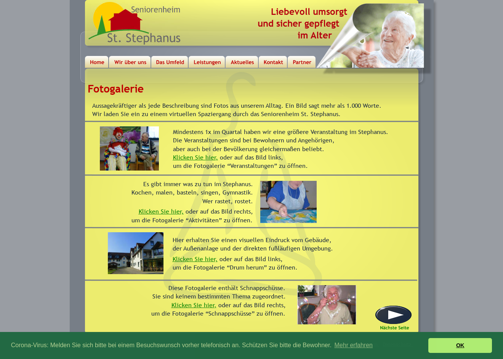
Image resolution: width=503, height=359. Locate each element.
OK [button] (460, 345)
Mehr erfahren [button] (354, 345)
